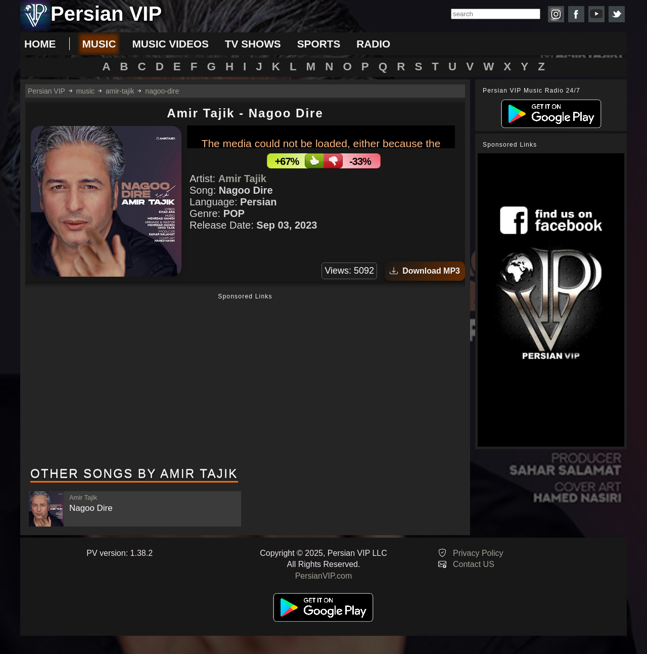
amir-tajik (120, 91)
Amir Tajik (242, 178)
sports (319, 44)
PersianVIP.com (323, 576)
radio (373, 44)
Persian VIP (46, 91)
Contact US (473, 564)
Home (40, 44)
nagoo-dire (162, 91)
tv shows (253, 44)
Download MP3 (425, 271)
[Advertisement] (245, 381)
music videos (170, 44)
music (99, 44)
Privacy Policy (478, 553)
